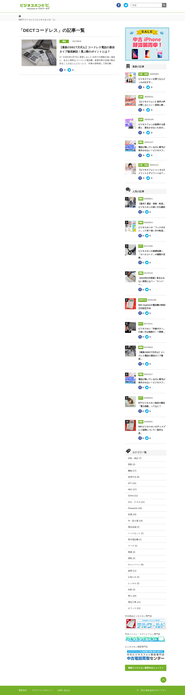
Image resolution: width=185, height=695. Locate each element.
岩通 (130, 514)
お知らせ (132, 577)
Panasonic (133, 508)
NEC (130, 489)
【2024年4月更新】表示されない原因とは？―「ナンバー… (151, 281)
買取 (130, 558)
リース (131, 545)
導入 (130, 596)
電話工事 (132, 602)
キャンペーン (134, 564)
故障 (130, 571)
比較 (130, 589)
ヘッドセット (134, 533)
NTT (130, 483)
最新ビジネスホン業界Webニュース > (145, 668)
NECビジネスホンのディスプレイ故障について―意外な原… (151, 429)
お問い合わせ (64, 690)
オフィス (132, 608)
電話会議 (132, 527)
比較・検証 (133, 458)
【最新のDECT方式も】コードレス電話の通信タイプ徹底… (151, 355)
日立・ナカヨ (134, 502)
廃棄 (130, 552)
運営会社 (23, 690)
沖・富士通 (133, 521)
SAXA (130, 495)
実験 (130, 464)
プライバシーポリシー (42, 690)
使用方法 (132, 477)
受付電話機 (133, 539)
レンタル (132, 583)
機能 (130, 471)
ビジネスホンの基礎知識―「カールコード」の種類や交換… (151, 254)
